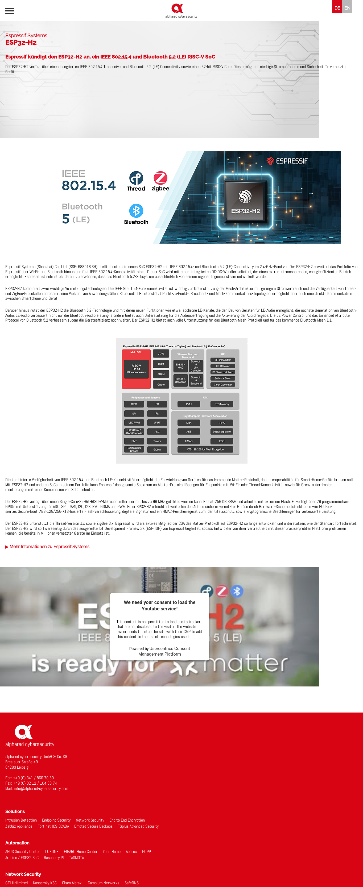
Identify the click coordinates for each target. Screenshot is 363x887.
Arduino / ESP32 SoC (22, 857)
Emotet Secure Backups (93, 826)
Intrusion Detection (21, 820)
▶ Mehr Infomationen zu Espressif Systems (47, 546)
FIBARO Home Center (80, 851)
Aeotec (131, 851)
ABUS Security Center (22, 851)
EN (347, 8)
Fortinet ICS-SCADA (53, 826)
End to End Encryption (127, 820)
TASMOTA (76, 857)
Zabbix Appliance (18, 826)
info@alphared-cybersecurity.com (41, 788)
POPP (146, 851)
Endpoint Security (56, 820)
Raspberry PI (54, 857)
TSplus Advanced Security (138, 826)
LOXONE (52, 851)
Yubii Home (112, 851)
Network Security (90, 820)
